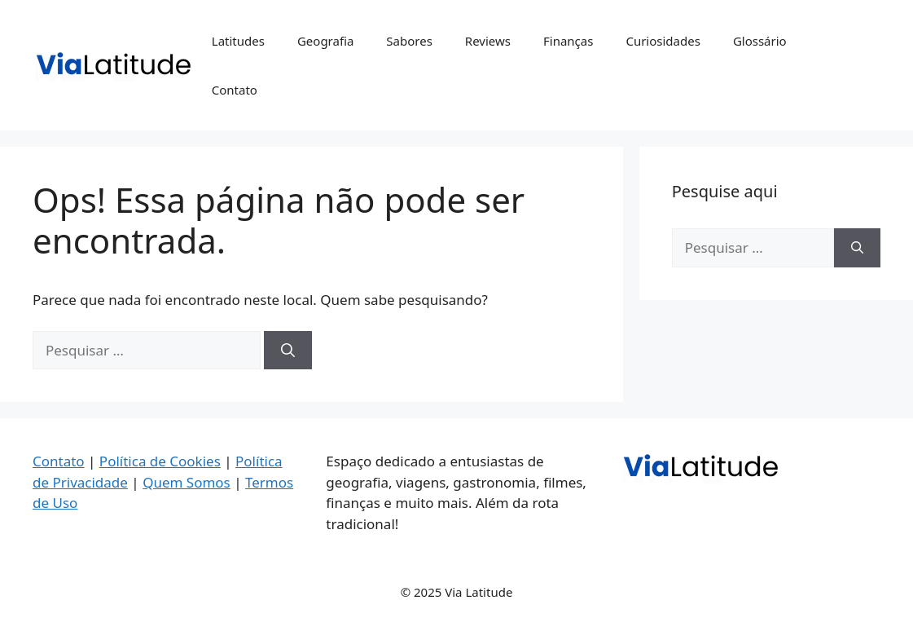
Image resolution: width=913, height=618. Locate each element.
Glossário (760, 41)
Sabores (409, 41)
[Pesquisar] (288, 350)
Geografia (325, 41)
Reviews (488, 41)
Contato (234, 90)
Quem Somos (186, 482)
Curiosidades (662, 41)
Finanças (568, 41)
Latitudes (238, 41)
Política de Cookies (160, 461)
